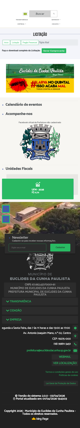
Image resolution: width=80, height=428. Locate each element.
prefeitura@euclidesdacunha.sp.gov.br (49, 350)
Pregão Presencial (30, 42)
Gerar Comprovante (54, 51)
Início (6, 42)
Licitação (15, 42)
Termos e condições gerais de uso (61, 372)
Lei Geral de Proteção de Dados (61, 383)
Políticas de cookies (68, 375)
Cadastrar (60, 247)
